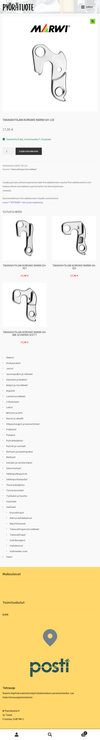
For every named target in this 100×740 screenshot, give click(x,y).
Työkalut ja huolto (16, 495)
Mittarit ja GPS (14, 412)
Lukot (9, 407)
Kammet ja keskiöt (16, 379)
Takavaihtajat (18, 534)
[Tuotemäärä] (8, 151)
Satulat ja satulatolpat (19, 462)
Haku (50, 734)
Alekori (10, 357)
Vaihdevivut (16, 545)
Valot (9, 556)
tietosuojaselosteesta (20, 697)
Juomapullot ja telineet (19, 374)
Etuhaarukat (13, 363)
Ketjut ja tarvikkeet (17, 385)
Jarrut (9, 368)
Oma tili (16, 734)
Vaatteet (11, 501)
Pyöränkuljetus (14, 440)
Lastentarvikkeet (15, 396)
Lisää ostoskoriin (28, 151)
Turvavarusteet (15, 490)
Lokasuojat (12, 401)
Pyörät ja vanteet (16, 446)
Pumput (10, 434)
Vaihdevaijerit (17, 540)
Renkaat (11, 457)
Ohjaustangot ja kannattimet (23, 424)
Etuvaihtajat (17, 512)
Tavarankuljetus (15, 484)
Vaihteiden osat (19, 551)
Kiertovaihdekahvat (21, 518)
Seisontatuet (13, 468)
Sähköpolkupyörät (16, 473)
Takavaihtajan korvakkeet (23, 169)
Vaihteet (11, 507)
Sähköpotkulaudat (17, 479)
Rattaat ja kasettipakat (19, 451)
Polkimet (11, 429)
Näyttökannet (18, 523)
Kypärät (10, 390)
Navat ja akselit (15, 418)
